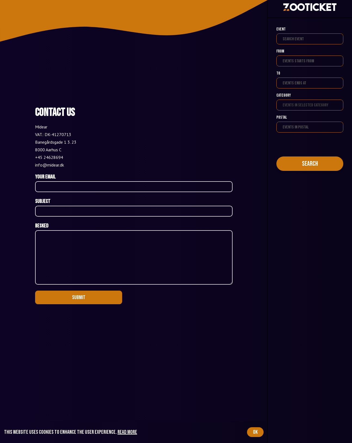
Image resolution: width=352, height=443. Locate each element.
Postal (281, 117)
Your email (45, 177)
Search (310, 164)
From (280, 51)
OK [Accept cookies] (255, 432)
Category (283, 95)
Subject (42, 201)
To (278, 73)
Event (281, 29)
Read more (127, 432)
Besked (41, 226)
